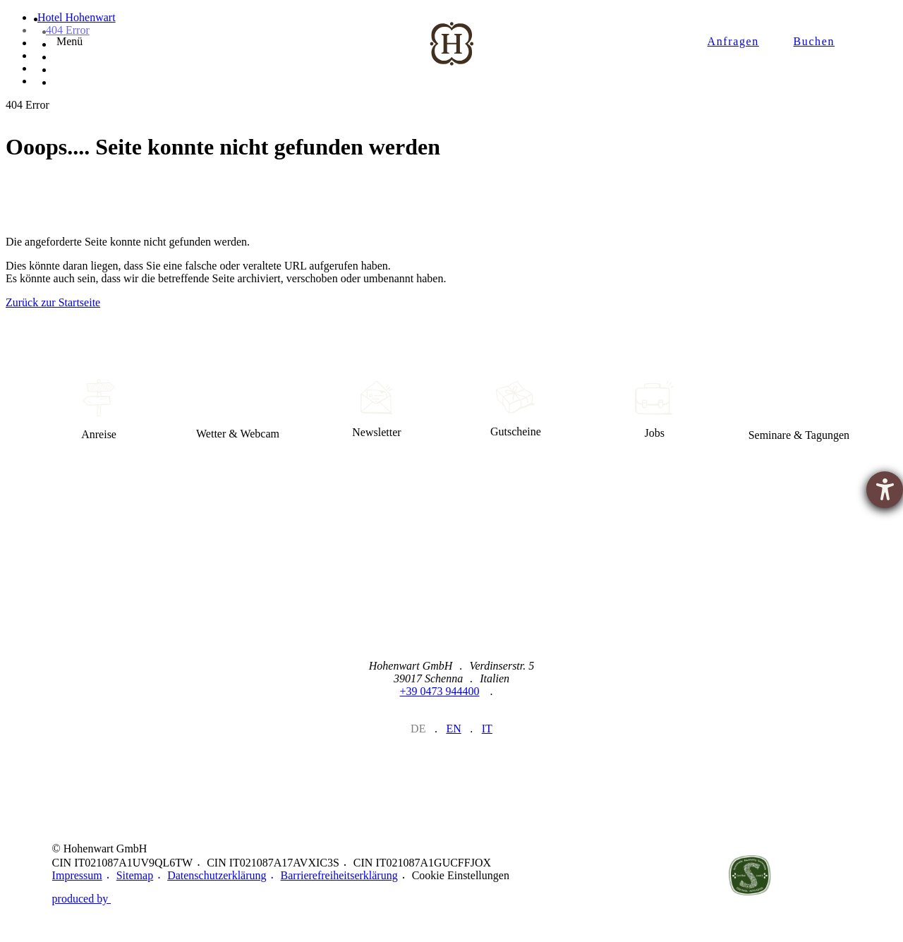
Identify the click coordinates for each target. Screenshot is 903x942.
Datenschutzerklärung (216, 875)
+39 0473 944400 (439, 691)
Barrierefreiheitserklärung (339, 875)
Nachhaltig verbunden (750, 875)
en (453, 729)
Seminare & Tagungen (798, 410)
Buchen (814, 42)
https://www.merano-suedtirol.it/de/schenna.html (675, 875)
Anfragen (733, 42)
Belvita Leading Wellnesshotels (825, 875)
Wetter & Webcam (238, 410)
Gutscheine (515, 410)
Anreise (99, 410)
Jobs (654, 410)
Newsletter (377, 410)
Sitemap (134, 875)
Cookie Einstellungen (460, 875)
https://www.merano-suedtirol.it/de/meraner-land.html (600, 875)
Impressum (77, 875)
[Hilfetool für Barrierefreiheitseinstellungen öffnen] (884, 489)
